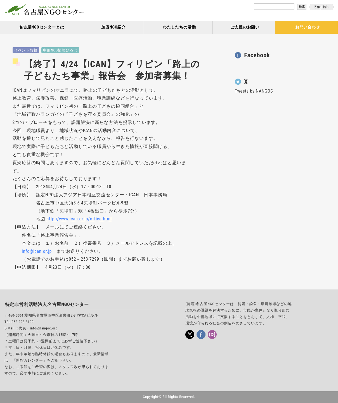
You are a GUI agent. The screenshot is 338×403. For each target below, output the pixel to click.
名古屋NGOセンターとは (41, 27)
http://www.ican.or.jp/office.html (79, 218)
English (321, 7)
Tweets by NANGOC (254, 91)
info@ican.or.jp (37, 251)
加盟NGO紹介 (113, 27)
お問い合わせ (307, 27)
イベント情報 (25, 50)
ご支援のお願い (244, 27)
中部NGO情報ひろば (60, 50)
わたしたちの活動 (179, 27)
